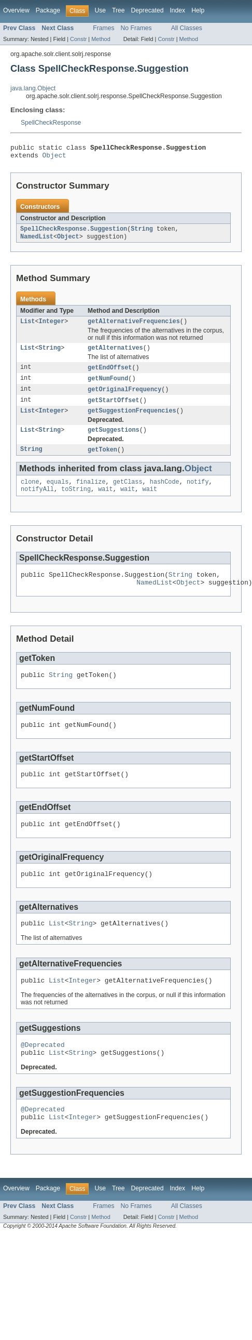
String (142, 233)
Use (100, 10)
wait (105, 502)
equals (58, 494)
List (27, 327)
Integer (52, 327)
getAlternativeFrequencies (134, 327)
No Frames (136, 28)
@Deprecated (43, 1073)
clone (30, 494)
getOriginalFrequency (124, 397)
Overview (16, 10)
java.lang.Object (32, 88)
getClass (128, 494)
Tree (118, 10)
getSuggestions (113, 440)
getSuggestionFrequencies (132, 420)
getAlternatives (115, 354)
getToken (102, 461)
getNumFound (108, 386)
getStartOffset (113, 409)
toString (76, 502)
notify (198, 494)
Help (197, 10)
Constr (78, 39)
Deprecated (147, 10)
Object (54, 158)
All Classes (186, 28)
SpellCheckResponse (51, 122)
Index (177, 10)
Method (100, 39)
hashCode (164, 494)
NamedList (36, 241)
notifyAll (37, 502)
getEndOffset (110, 374)
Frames (103, 28)
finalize (91, 494)
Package (48, 10)
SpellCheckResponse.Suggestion (73, 233)
